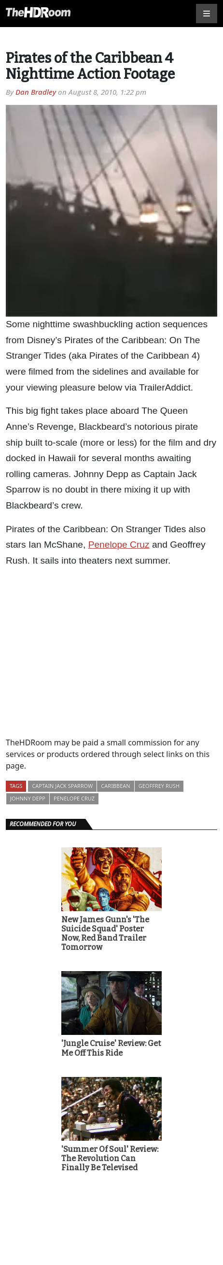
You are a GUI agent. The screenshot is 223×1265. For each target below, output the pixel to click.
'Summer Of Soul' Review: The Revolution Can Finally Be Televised (109, 1158)
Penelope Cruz (119, 544)
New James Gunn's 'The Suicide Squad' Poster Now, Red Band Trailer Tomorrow (105, 933)
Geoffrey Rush (159, 785)
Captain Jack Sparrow (62, 785)
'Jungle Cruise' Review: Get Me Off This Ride (111, 1048)
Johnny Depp (27, 798)
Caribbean (115, 785)
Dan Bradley (35, 92)
